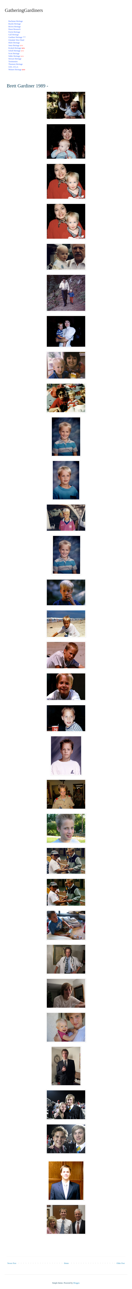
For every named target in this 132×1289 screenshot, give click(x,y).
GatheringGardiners (24, 10)
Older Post (121, 1263)
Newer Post (11, 1263)
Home (66, 1263)
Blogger (76, 1283)
